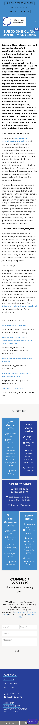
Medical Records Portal (19, 3)
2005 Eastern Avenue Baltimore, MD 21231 (28, 457)
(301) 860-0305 (21, 489)
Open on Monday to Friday (29, 561)
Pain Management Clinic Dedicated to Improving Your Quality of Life (17, 341)
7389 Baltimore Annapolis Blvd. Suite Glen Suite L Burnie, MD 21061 (10, 457)
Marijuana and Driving (14, 326)
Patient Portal (19, 7)
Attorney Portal (19, 12)
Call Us (9, 723)
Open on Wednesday (21, 505)
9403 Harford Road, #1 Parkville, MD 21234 (10, 551)
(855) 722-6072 (21, 492)
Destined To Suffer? (12, 389)
